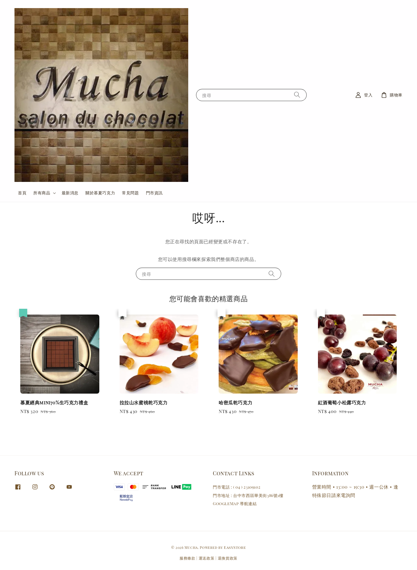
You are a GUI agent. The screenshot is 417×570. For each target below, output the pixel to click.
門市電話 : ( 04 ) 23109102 (236, 487)
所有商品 (41, 193)
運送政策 (207, 558)
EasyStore (235, 547)
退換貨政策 (228, 558)
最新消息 (70, 193)
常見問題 (130, 193)
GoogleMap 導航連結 (235, 503)
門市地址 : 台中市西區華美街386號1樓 (248, 495)
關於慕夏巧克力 (100, 193)
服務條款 (187, 558)
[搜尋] (297, 95)
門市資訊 (154, 193)
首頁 (22, 193)
